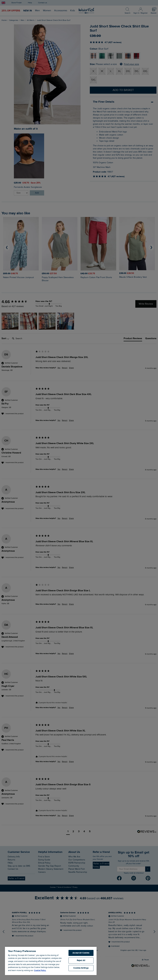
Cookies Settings (81, 968)
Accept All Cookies (81, 953)
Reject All (81, 960)
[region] (51, 960)
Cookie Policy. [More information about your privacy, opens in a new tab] (40, 970)
